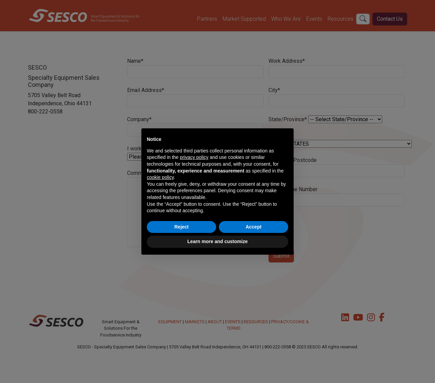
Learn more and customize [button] (217, 241)
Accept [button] (254, 227)
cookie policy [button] (160, 177)
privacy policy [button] (194, 157)
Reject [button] (181, 227)
